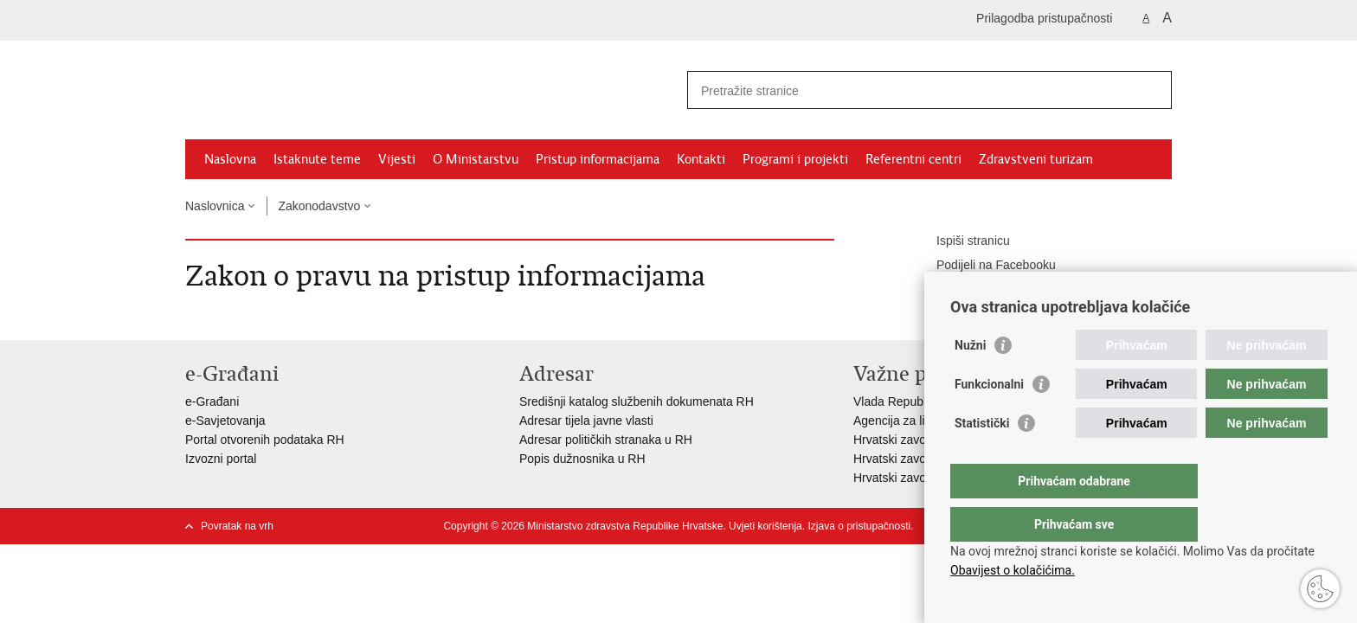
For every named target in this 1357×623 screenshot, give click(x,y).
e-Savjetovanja (225, 420)
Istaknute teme (317, 159)
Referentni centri (913, 159)
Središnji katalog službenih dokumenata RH (636, 401)
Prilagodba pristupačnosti (1044, 18)
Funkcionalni (989, 419)
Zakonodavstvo (319, 206)
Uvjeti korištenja (765, 526)
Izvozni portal (220, 459)
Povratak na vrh (237, 526)
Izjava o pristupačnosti (858, 526)
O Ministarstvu (475, 159)
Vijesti (396, 159)
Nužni (970, 380)
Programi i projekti (795, 159)
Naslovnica (214, 206)
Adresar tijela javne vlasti (586, 420)
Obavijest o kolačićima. (1012, 570)
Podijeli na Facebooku (984, 265)
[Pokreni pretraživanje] (1152, 90)
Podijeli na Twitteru (975, 290)
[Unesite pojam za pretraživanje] (910, 90)
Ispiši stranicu (961, 241)
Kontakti (701, 159)
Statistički (982, 458)
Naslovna (230, 159)
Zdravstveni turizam (1036, 159)
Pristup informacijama (597, 159)
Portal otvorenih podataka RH (264, 439)
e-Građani (212, 401)
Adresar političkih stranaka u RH (605, 439)
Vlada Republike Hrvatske (923, 401)
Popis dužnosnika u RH (582, 459)
